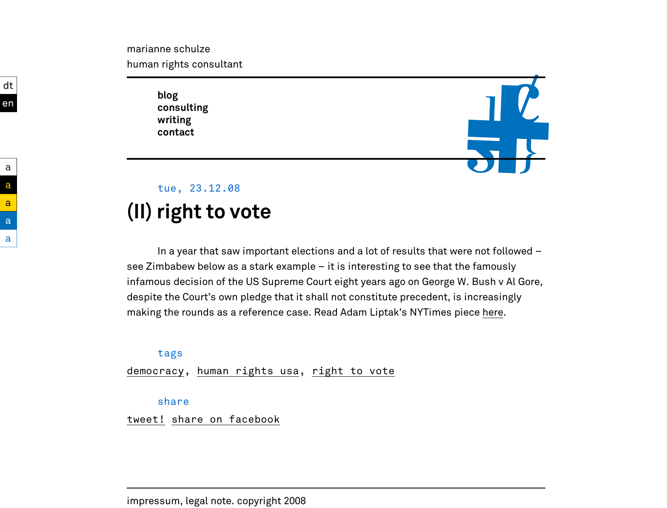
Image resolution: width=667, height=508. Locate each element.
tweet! (146, 418)
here (492, 311)
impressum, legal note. (180, 500)
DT (6, 84)
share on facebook (225, 418)
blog (167, 94)
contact (175, 131)
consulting (182, 107)
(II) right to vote (199, 210)
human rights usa (248, 370)
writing (174, 119)
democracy (155, 370)
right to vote (353, 370)
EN (7, 102)
